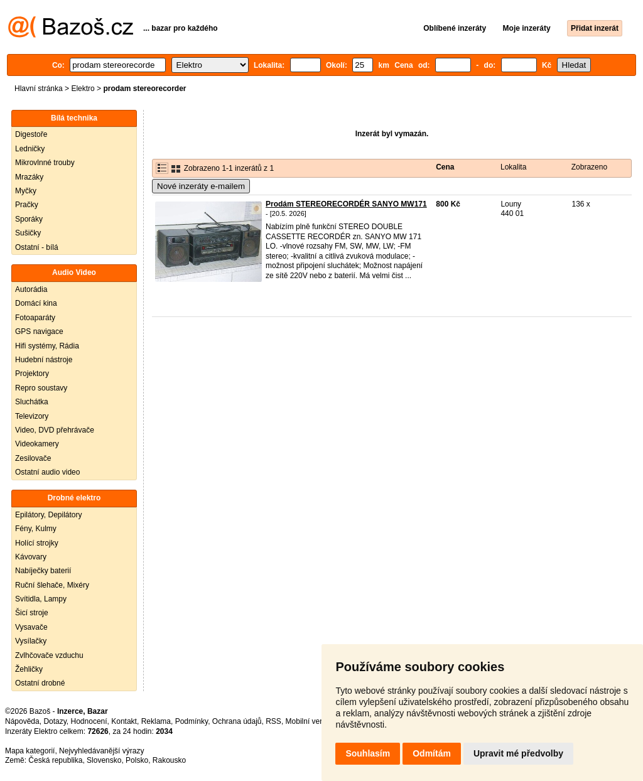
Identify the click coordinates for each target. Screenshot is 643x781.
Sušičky (28, 233)
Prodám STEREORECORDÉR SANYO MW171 (346, 204)
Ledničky (30, 148)
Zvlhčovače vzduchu (49, 655)
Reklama (156, 721)
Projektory (32, 373)
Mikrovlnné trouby (45, 162)
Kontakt (124, 721)
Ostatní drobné (40, 683)
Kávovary (30, 556)
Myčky (25, 190)
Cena (445, 167)
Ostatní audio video (47, 472)
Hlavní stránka (38, 88)
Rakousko (169, 760)
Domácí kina (36, 303)
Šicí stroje (31, 612)
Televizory (31, 416)
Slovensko (104, 760)
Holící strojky (36, 543)
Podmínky (191, 721)
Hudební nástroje (43, 359)
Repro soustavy (41, 388)
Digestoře (31, 134)
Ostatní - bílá (36, 247)
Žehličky (29, 669)
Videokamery (37, 443)
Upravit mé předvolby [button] (518, 753)
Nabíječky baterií (43, 570)
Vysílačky (30, 641)
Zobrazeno (589, 167)
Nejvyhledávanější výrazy (101, 750)
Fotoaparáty (35, 317)
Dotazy (54, 721)
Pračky (26, 204)
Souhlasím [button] (367, 753)
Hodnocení (89, 721)
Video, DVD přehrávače (54, 430)
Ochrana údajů (237, 721)
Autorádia (31, 289)
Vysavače (31, 627)
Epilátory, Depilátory (48, 514)
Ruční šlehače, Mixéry (52, 585)
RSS (273, 721)
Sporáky (29, 219)
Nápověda (22, 721)
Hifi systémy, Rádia (47, 346)
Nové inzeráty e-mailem (201, 186)
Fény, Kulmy (36, 528)
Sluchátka (31, 401)
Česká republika (55, 760)
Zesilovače (33, 458)
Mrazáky (29, 177)
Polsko (137, 760)
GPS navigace (39, 331)
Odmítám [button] (432, 753)
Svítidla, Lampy (41, 599)
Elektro (82, 88)
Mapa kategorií (30, 750)
